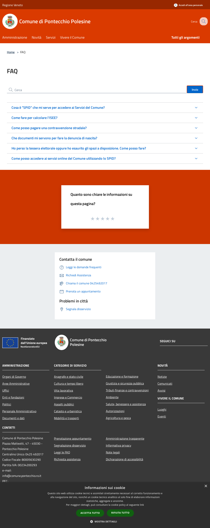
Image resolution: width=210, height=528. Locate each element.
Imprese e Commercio (68, 397)
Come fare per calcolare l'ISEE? (34, 117)
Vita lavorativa (63, 390)
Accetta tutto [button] (90, 513)
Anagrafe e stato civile (68, 376)
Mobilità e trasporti (66, 418)
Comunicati (165, 383)
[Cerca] (203, 21)
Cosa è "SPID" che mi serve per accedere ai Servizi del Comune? (58, 107)
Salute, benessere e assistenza (126, 404)
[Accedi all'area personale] (188, 5)
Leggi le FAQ (62, 452)
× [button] (205, 486)
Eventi (162, 416)
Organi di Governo (14, 376)
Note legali (113, 452)
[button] (105, 521)
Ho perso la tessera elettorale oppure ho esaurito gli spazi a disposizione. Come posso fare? (79, 148)
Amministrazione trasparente (125, 438)
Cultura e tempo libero (68, 383)
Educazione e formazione (122, 376)
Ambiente (112, 397)
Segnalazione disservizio (70, 445)
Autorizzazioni (115, 411)
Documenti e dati (13, 418)
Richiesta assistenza (67, 459)
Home (11, 52)
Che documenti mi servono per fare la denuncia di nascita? (54, 138)
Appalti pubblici (64, 404)
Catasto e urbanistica (68, 411)
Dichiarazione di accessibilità (124, 459)
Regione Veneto (12, 5)
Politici (6, 404)
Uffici (5, 390)
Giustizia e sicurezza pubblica (125, 383)
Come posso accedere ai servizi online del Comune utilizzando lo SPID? (64, 158)
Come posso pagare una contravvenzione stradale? (49, 127)
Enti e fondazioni (13, 397)
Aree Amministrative (16, 383)
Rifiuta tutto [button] (120, 512)
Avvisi (161, 390)
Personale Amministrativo (19, 411)
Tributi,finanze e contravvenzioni (127, 390)
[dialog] (105, 505)
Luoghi (162, 409)
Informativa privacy (118, 445)
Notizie (162, 376)
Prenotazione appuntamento (72, 438)
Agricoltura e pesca (118, 418)
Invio (195, 89)
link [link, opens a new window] (142, 504)
